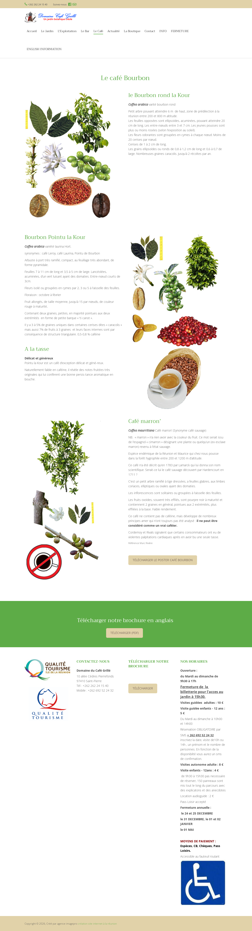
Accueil (32, 31)
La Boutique (132, 31)
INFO (163, 31)
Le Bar (85, 31)
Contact (150, 31)
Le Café (98, 31)
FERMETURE (180, 31)
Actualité (113, 31)
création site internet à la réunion (97, 923)
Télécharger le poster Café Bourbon (163, 560)
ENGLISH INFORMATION (44, 49)
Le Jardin (47, 31)
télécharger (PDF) (124, 633)
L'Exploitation (67, 31)
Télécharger (143, 688)
